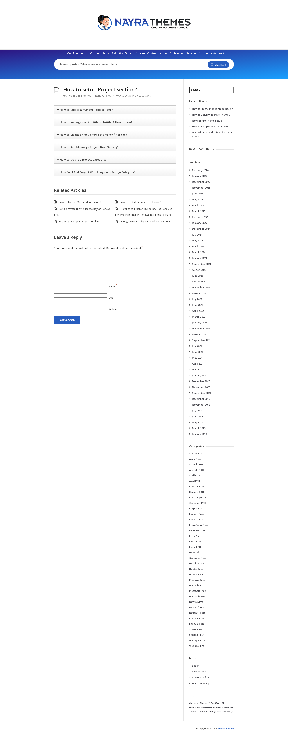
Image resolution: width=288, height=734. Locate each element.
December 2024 (201, 228)
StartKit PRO (196, 634)
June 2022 (197, 305)
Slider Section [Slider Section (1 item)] (208, 711)
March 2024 (198, 252)
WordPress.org (201, 683)
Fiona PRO (195, 547)
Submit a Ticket (122, 53)
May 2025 (197, 199)
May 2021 (197, 357)
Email (112, 297)
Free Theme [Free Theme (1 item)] (215, 707)
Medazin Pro (196, 585)
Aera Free (195, 459)
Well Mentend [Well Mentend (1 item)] (225, 711)
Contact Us (97, 53)
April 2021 (198, 363)
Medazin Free (197, 580)
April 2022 (198, 310)
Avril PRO (194, 481)
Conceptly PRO (197, 503)
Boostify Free (196, 486)
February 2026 (200, 170)
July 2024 (197, 234)
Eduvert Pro (196, 519)
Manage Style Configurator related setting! (144, 221)
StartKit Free (196, 629)
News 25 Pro (196, 602)
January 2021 (199, 375)
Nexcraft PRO (197, 613)
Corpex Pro (195, 508)
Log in (195, 665)
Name (113, 286)
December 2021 (201, 328)
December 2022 (201, 287)
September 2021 (201, 340)
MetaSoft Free (197, 591)
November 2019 (201, 404)
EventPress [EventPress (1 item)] (218, 703)
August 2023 (199, 269)
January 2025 (199, 223)
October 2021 (199, 334)
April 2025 (198, 205)
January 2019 (199, 434)
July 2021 (197, 346)
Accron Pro (195, 453)
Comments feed (201, 677)
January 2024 (199, 258)
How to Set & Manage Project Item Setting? (89, 147)
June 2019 (197, 416)
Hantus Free (196, 569)
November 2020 (201, 387)
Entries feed (199, 671)
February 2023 (200, 281)
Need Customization (153, 53)
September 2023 (201, 264)
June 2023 (197, 275)
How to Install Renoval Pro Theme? (140, 202)
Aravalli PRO (196, 470)
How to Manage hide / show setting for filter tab (93, 134)
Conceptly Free (198, 497)
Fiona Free (195, 541)
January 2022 (199, 322)
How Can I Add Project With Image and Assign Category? (97, 172)
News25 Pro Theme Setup (207, 120)
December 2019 (201, 398)
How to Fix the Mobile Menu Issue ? (79, 202)
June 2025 (197, 193)
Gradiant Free (197, 558)
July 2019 (197, 410)
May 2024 (197, 240)
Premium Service (185, 53)
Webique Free (197, 640)
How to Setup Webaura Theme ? (211, 126)
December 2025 (201, 181)
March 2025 (198, 211)
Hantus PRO (196, 574)
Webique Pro (196, 645)
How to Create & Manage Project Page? (86, 109)
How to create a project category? (83, 159)
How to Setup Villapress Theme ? (211, 114)
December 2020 (201, 381)
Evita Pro (194, 536)
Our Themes (75, 53)
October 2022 (199, 293)
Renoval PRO (103, 95)
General (194, 552)
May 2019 (197, 422)
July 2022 (197, 299)
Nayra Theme (226, 728)
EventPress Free (198, 525)
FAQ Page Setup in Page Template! (79, 221)
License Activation (214, 53)
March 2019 (198, 428)
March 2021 (198, 369)
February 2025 (200, 217)
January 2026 (199, 176)
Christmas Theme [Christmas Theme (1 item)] (199, 703)
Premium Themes (79, 95)
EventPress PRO (198, 530)
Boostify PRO (196, 492)
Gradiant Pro (196, 563)
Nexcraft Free (197, 607)
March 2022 (198, 316)
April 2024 (198, 246)
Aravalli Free (196, 464)
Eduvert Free (196, 514)
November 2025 (201, 187)
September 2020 (201, 393)
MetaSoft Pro (197, 596)
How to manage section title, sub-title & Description (96, 122)
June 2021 (197, 352)
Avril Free (195, 475)
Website (113, 309)
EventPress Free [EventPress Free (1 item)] (198, 707)
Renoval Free (196, 618)
